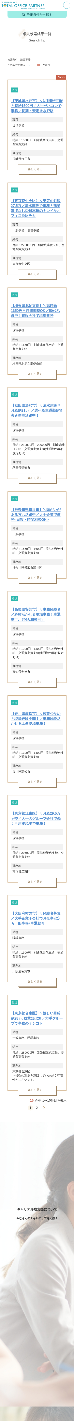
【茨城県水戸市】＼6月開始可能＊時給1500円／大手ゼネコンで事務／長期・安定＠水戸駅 (37, 106)
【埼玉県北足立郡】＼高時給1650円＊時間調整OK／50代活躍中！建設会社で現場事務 (35, 311)
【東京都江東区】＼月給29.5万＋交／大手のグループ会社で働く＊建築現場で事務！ (36, 818)
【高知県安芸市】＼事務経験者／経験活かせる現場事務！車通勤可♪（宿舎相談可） (36, 614)
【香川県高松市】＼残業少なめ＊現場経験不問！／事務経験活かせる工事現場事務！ (36, 719)
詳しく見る (35, 169)
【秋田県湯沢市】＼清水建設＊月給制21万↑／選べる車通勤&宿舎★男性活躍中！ (36, 410)
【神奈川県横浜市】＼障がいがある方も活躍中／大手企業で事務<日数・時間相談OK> (36, 515)
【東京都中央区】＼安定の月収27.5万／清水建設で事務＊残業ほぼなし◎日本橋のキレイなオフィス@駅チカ (36, 208)
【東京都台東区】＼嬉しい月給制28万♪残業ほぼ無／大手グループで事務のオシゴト (37, 1018)
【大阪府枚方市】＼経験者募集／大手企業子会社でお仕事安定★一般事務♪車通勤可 (36, 918)
